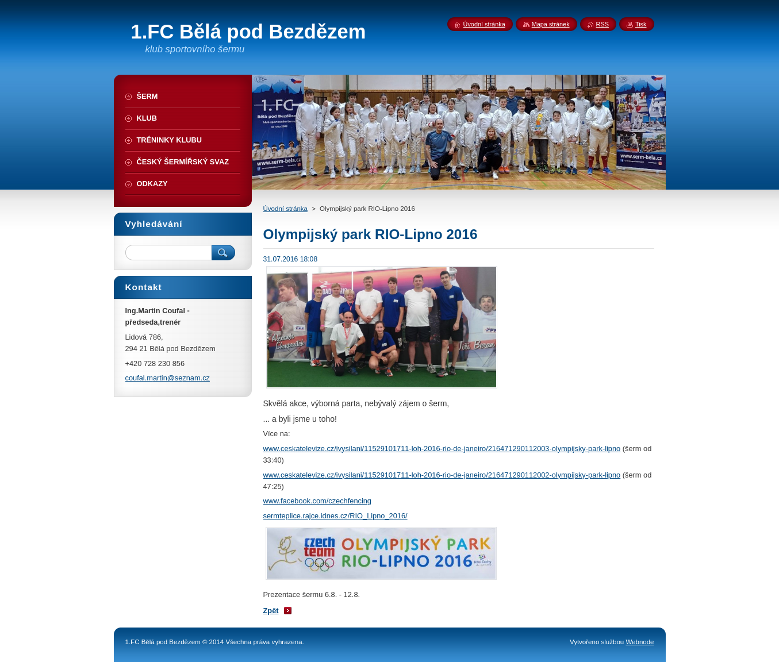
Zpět (271, 610)
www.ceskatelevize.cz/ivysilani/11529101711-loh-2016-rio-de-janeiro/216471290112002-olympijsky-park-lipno (442, 475)
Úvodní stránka (285, 208)
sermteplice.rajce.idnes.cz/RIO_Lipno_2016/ (335, 515)
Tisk (641, 24)
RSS (602, 24)
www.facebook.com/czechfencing (317, 500)
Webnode (639, 641)
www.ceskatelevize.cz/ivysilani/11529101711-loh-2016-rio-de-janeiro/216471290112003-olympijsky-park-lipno (442, 448)
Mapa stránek (551, 24)
